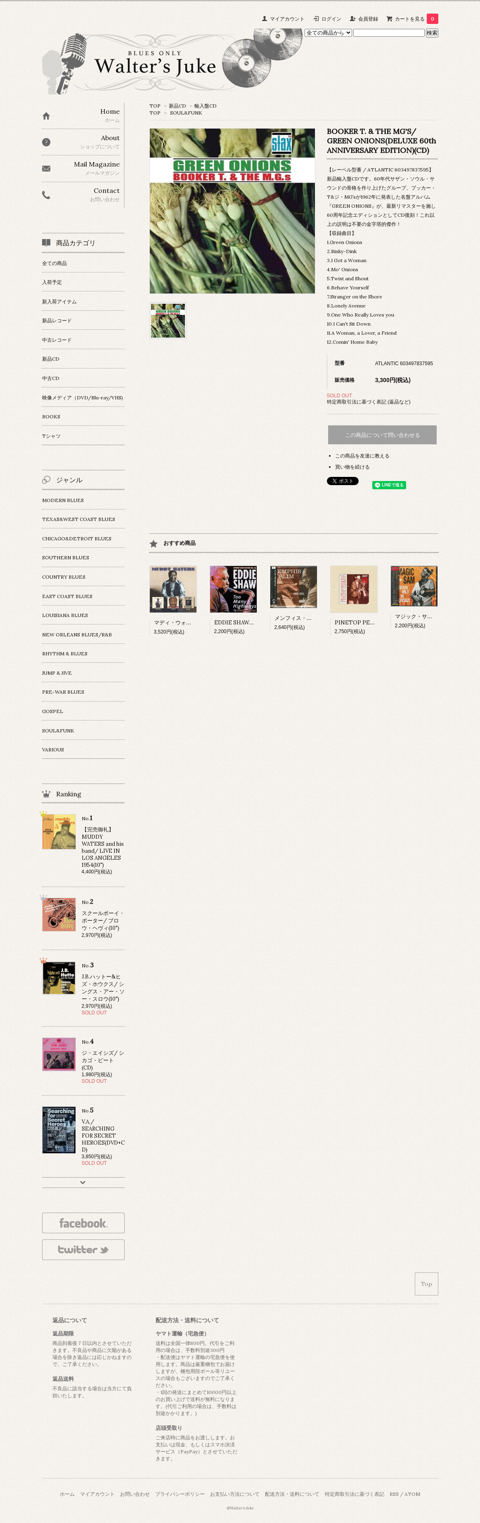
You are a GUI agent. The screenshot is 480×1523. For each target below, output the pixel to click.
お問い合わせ (135, 1494)
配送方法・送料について (292, 1494)
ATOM (412, 1494)
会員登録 (368, 19)
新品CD (177, 106)
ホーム (67, 1494)
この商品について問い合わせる (382, 435)
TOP (155, 106)
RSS (394, 1494)
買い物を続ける (352, 467)
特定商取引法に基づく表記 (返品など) (369, 402)
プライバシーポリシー (180, 1494)
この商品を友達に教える (362, 456)
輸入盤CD (205, 106)
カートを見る (416, 19)
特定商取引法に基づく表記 (354, 1494)
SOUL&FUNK (186, 113)
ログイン (331, 19)
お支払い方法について (235, 1494)
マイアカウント (287, 19)
